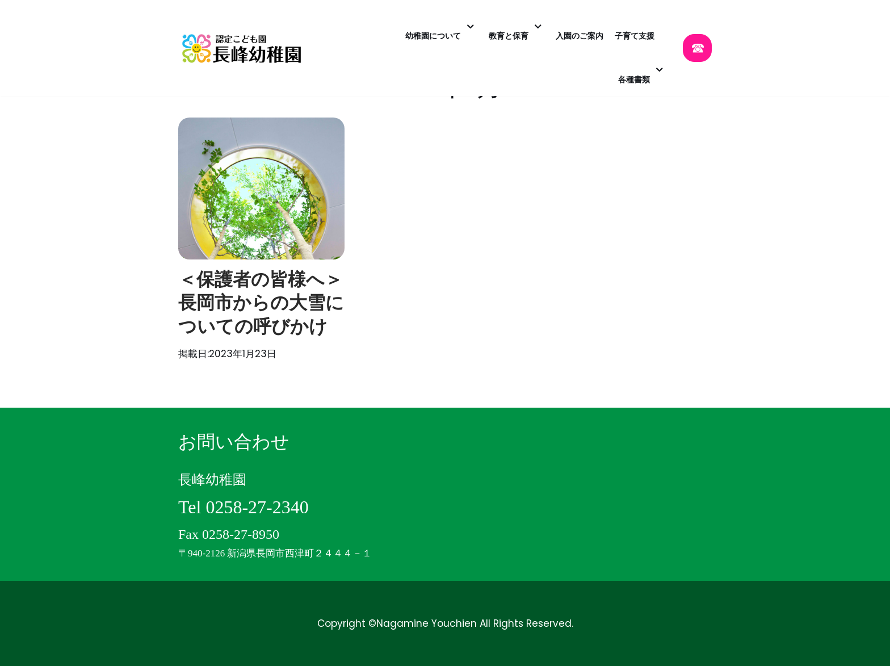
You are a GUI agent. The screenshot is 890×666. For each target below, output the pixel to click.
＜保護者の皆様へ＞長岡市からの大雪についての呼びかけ (261, 303)
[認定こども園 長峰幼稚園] (245, 48)
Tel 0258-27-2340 (243, 507)
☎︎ (697, 48)
